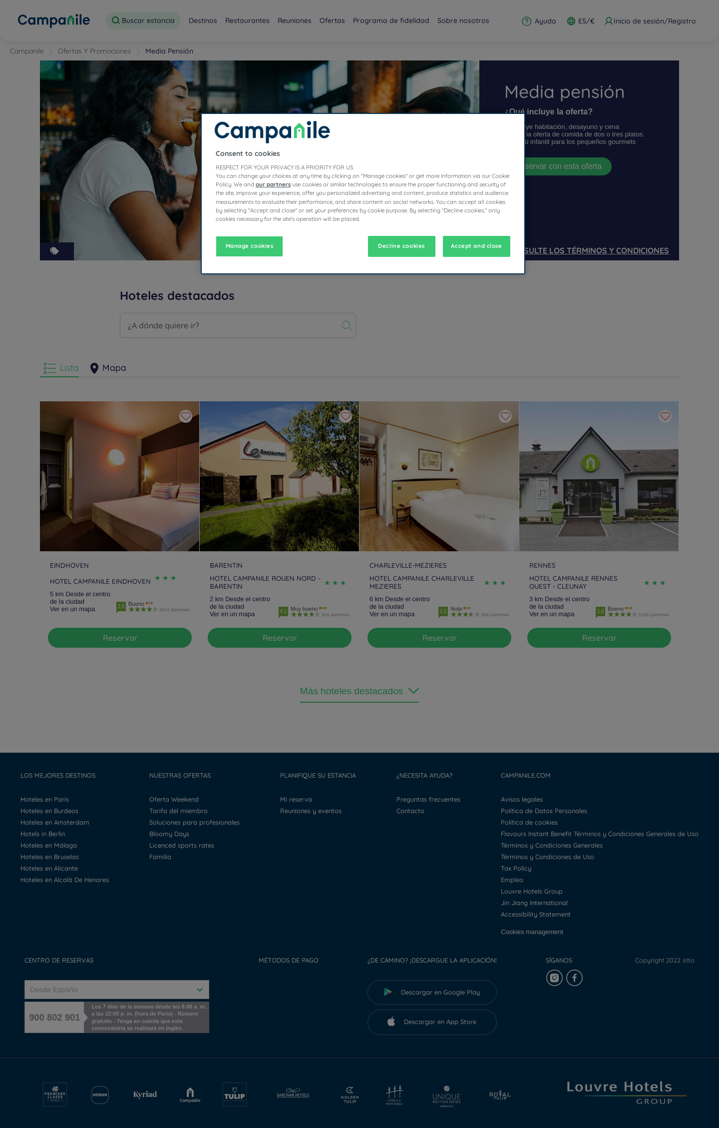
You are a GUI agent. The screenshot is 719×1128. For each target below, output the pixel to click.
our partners (273, 184)
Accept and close (476, 245)
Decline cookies (401, 245)
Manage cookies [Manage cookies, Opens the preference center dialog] (250, 245)
